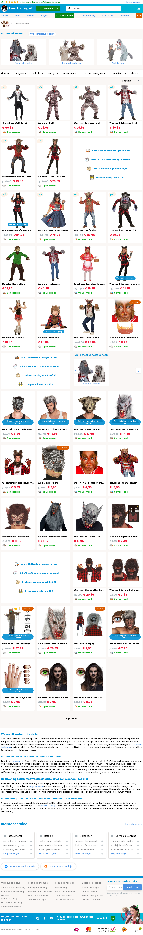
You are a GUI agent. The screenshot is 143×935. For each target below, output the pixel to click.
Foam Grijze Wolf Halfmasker (17, 429)
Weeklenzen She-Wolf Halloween (56, 697)
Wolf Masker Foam (48, 482)
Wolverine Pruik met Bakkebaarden (57, 429)
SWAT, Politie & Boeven (39, 895)
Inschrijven (133, 887)
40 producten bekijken (42, 33)
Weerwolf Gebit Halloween (123, 337)
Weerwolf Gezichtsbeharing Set (91, 482)
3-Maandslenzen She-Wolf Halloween (94, 697)
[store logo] (16, 8)
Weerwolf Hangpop (84, 643)
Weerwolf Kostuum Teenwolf (53, 230)
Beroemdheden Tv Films (40, 891)
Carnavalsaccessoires (11, 906)
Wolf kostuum (119, 63)
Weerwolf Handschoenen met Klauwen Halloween (29, 482)
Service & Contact (91, 899)
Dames (4, 15)
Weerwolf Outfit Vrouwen (51, 176)
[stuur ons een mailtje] (58, 866)
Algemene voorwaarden (11, 929)
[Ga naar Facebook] (44, 918)
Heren (17, 15)
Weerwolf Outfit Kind (85, 230)
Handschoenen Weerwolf (123, 482)
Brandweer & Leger (37, 899)
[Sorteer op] (131, 81)
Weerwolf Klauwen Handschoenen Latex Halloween (101, 590)
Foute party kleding (37, 887)
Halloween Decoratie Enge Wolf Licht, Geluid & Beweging (32, 643)
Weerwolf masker (23, 63)
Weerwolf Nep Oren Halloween (125, 536)
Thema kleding (87, 15)
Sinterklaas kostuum (65, 891)
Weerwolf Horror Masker (87, 536)
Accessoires (107, 15)
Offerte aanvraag (90, 891)
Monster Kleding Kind (13, 284)
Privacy (27, 929)
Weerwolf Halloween (49, 284)
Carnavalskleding (64, 15)
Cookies (35, 929)
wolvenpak (18, 761)
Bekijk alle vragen (133, 824)
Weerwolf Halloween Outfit (16, 176)
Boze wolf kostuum (71, 63)
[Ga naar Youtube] (51, 918)
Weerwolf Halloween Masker (53, 536)
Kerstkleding (61, 887)
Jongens (44, 15)
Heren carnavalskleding (12, 891)
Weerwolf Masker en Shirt (87, 337)
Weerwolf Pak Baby (48, 337)
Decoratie (124, 15)
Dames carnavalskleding (13, 887)
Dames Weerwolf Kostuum (16, 230)
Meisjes (30, 15)
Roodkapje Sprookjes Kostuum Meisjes (94, 284)
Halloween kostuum (64, 899)
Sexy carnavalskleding (11, 902)
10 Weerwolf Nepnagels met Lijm (19, 697)
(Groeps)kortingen (91, 887)
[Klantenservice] (134, 2)
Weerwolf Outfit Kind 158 (122, 230)
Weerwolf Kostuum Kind (87, 123)
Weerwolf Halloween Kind (123, 123)
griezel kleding (48, 805)
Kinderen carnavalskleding (9, 897)
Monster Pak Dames (13, 337)
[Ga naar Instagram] (37, 918)
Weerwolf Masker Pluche (87, 429)
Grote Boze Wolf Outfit (14, 123)
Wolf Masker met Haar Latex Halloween (59, 643)
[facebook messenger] (20, 866)
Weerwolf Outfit (46, 123)
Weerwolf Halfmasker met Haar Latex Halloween (28, 536)
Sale (139, 15)
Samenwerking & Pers (92, 895)
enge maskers (36, 786)
